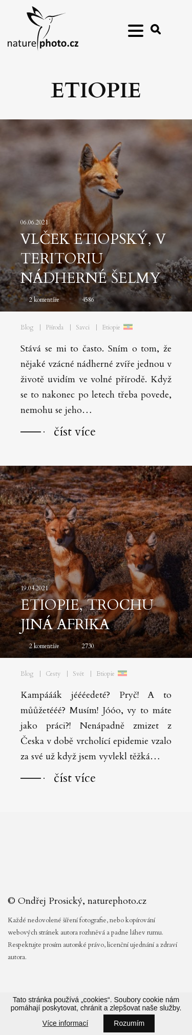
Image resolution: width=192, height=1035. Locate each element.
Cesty (53, 674)
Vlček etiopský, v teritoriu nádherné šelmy (93, 259)
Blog (26, 327)
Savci (83, 327)
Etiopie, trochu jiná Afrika (87, 614)
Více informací (65, 1023)
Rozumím (129, 1023)
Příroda (54, 327)
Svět (78, 674)
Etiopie (111, 327)
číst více (75, 431)
